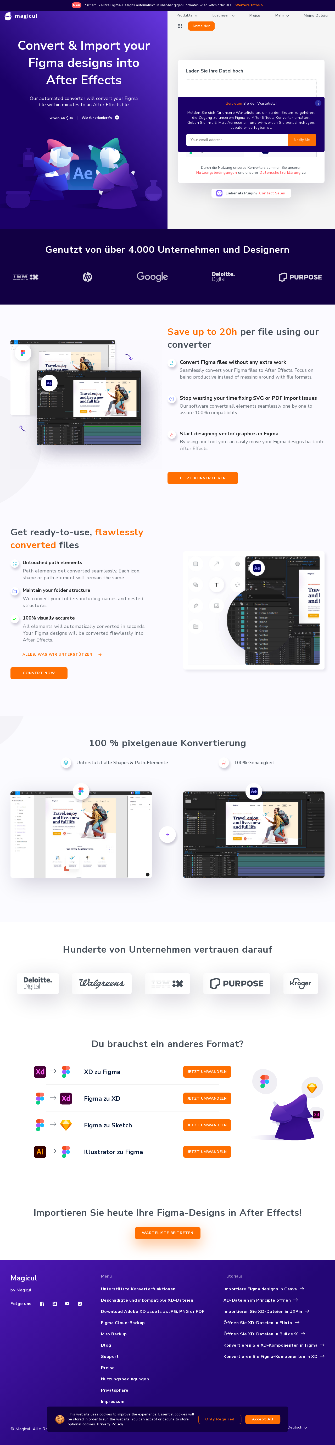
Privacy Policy (110, 1424)
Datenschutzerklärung (280, 172)
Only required (219, 1419)
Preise (254, 15)
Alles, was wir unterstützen (62, 653)
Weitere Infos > (249, 5)
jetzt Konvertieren (203, 478)
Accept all (262, 1419)
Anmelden (201, 26)
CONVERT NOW (39, 673)
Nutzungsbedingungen (216, 172)
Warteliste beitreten (167, 1232)
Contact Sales (272, 193)
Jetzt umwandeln (207, 1071)
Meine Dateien (317, 15)
